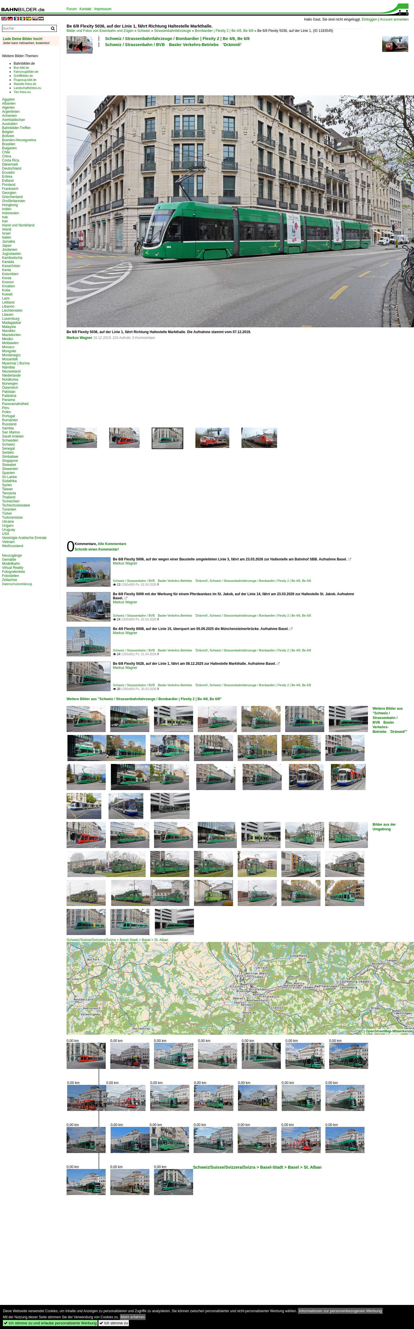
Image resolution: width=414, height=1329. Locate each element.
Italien (6, 237)
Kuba (6, 290)
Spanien (8, 473)
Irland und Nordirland (18, 225)
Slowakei (9, 465)
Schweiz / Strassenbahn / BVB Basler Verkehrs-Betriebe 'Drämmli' (173, 44)
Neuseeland (11, 371)
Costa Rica (10, 160)
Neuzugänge (12, 555)
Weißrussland (12, 546)
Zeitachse (9, 580)
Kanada (8, 262)
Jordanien (9, 250)
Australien (9, 124)
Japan (7, 246)
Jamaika (8, 241)
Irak (5, 217)
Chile (6, 152)
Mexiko (7, 339)
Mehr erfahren (133, 1317)
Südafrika (9, 481)
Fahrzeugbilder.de (26, 71)
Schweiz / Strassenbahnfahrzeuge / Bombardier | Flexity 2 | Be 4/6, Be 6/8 (177, 38)
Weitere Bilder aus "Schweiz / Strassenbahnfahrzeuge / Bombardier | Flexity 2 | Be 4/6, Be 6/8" (144, 699)
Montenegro (11, 355)
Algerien (8, 108)
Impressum (102, 9)
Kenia (6, 270)
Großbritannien (13, 201)
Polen (6, 412)
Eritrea (7, 177)
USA (5, 534)
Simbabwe (10, 457)
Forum (72, 9)
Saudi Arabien (13, 436)
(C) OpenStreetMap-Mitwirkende (386, 1031)
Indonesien (10, 213)
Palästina (9, 396)
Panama (8, 400)
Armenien (9, 116)
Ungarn (7, 526)
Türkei (7, 513)
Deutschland (11, 168)
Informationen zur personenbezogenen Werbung (340, 1311)
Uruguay (8, 530)
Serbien (8, 453)
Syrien (7, 485)
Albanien (9, 103)
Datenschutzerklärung (17, 584)
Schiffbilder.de (23, 75)
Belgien (8, 132)
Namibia (8, 367)
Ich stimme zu (113, 1323)
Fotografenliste (13, 572)
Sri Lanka (9, 477)
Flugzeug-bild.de (25, 79)
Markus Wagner (79, 338)
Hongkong (10, 205)
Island (6, 229)
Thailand (8, 497)
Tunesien (9, 509)
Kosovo (8, 282)
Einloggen (369, 19)
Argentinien (11, 112)
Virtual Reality (12, 568)
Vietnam (8, 542)
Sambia (8, 428)
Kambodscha (12, 258)
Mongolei (9, 351)
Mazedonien (11, 335)
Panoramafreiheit (15, 404)
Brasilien (8, 144)
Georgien (9, 193)
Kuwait (7, 294)
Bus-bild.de (21, 67)
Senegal (8, 448)
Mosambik (10, 359)
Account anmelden (394, 19)
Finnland (8, 185)
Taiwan (7, 489)
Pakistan (8, 392)
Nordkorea (10, 379)
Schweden (10, 440)
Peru (5, 408)
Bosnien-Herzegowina (19, 140)
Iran (5, 221)
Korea (6, 278)
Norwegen (10, 384)
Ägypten (8, 99)
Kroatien (8, 286)
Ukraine (8, 522)
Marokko (8, 331)
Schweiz (143, 31)
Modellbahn (11, 564)
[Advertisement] (215, 70)
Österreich (10, 388)
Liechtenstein (12, 310)
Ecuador (8, 172)
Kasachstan (11, 266)
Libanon (8, 306)
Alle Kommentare (112, 544)
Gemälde (9, 560)
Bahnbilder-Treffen (16, 128)
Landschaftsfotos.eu (27, 88)
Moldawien (10, 343)
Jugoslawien (11, 254)
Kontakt (85, 9)
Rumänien (10, 420)
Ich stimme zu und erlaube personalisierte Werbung (50, 1323)
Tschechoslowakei (16, 505)
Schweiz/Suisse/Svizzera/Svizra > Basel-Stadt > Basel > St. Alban (117, 940)
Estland (8, 181)
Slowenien (10, 469)
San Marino (11, 432)
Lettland (8, 302)
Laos (6, 298)
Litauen (7, 315)
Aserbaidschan (13, 120)
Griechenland (12, 197)
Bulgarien (9, 148)
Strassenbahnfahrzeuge (172, 31)
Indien (7, 209)
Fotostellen (10, 576)
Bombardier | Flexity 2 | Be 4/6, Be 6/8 (224, 31)
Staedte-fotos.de (25, 84)
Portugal (8, 416)
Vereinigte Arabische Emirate (24, 538)
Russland (9, 424)
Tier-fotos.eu (22, 92)
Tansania (9, 493)
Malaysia (9, 327)
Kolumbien (10, 274)
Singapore (10, 461)
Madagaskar (11, 323)
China (6, 156)
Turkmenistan (12, 517)
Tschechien (10, 501)
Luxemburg (10, 319)
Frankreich (10, 189)
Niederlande (11, 375)
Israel (6, 233)
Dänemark (10, 164)
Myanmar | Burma (16, 363)
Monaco (8, 347)
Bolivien (8, 136)
